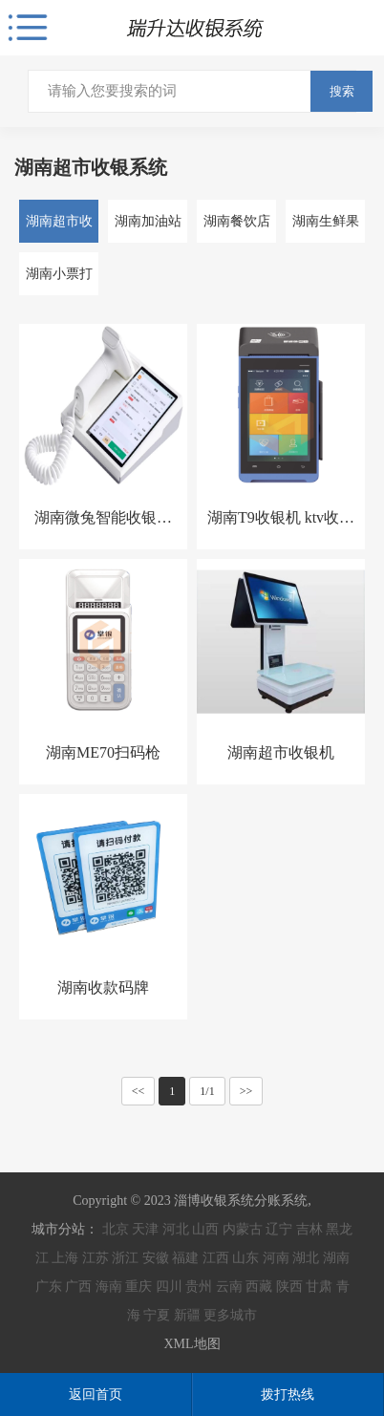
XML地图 (191, 1344)
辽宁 (279, 1229)
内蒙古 (243, 1229)
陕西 (289, 1286)
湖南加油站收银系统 (148, 228)
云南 (229, 1286)
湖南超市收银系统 (59, 228)
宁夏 (156, 1315)
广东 (48, 1286)
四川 (169, 1286)
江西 (216, 1258)
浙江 (125, 1258)
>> (246, 1091)
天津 (145, 1229)
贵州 (198, 1286)
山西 (205, 1229)
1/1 (207, 1091)
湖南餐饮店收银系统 (236, 228)
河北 (175, 1229)
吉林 (309, 1229)
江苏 (95, 1258)
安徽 (155, 1258)
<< (138, 1091)
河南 (276, 1258)
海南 (109, 1286)
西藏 (258, 1286)
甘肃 (319, 1286)
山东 (245, 1258)
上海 (65, 1258)
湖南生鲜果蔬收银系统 (325, 228)
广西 (78, 1286)
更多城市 (230, 1315)
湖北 (305, 1258)
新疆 (187, 1315)
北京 (115, 1229)
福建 (185, 1258)
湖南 (336, 1258)
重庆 (138, 1286)
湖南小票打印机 (59, 281)
